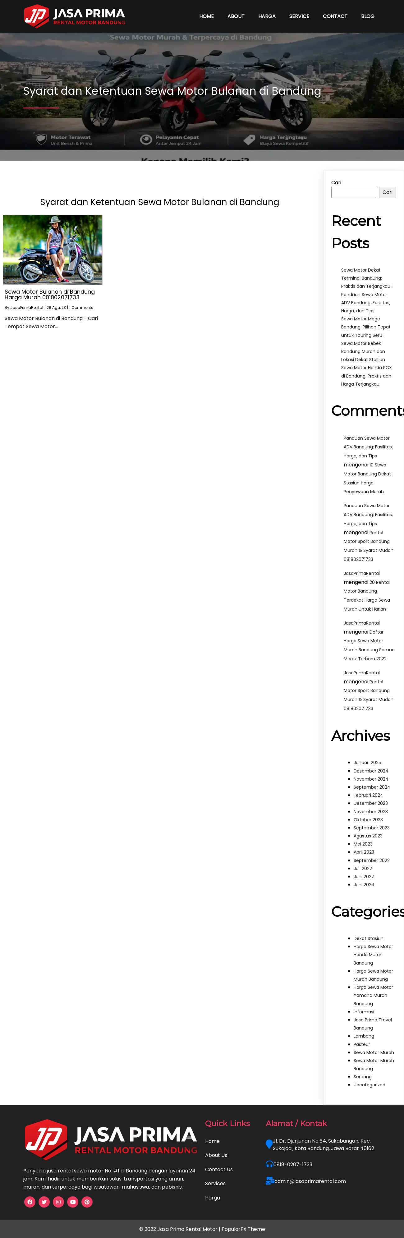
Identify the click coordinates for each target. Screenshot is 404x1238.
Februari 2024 (368, 795)
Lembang (364, 1036)
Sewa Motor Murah (374, 1052)
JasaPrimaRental (26, 307)
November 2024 (371, 779)
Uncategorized (369, 1085)
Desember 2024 (371, 771)
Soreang (363, 1077)
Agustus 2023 (368, 836)
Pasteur (362, 1044)
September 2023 (372, 828)
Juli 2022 (363, 868)
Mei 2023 (363, 844)
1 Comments (81, 307)
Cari (336, 182)
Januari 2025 (367, 762)
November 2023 (371, 812)
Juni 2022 (364, 876)
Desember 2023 (371, 803)
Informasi (364, 1012)
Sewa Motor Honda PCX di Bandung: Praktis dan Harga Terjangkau (366, 376)
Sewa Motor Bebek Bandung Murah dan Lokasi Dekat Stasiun (363, 351)
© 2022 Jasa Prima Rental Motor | (180, 1229)
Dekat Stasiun (368, 938)
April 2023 (364, 852)
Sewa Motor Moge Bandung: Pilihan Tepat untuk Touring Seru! (366, 327)
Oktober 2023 (368, 820)
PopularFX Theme (243, 1229)
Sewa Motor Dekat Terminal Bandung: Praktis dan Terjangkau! (366, 278)
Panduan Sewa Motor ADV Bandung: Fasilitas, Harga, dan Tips (365, 302)
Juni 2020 (364, 885)
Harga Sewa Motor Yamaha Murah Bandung (373, 995)
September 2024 (372, 787)
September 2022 (372, 860)
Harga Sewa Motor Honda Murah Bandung (373, 954)
